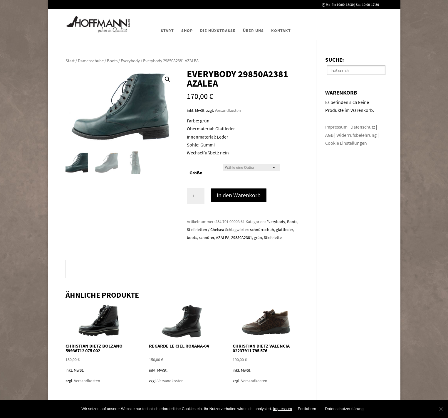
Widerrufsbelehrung (356, 135)
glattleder (284, 229)
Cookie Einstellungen (346, 143)
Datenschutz (363, 127)
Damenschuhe (91, 60)
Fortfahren (307, 409)
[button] (167, 79)
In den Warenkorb (239, 195)
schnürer (206, 237)
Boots (112, 60)
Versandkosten (228, 110)
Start (70, 60)
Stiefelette (273, 237)
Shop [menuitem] (187, 30)
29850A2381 (241, 237)
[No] (441, 409)
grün (258, 237)
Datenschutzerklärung (344, 409)
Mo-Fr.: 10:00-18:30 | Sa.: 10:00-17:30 (352, 4)
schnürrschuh (262, 229)
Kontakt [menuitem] (281, 30)
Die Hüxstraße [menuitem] (218, 30)
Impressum (336, 127)
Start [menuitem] (167, 30)
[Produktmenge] (195, 196)
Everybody (130, 60)
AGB (329, 135)
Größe (195, 173)
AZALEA (222, 237)
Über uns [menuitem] (253, 30)
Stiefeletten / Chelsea (205, 229)
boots (192, 237)
